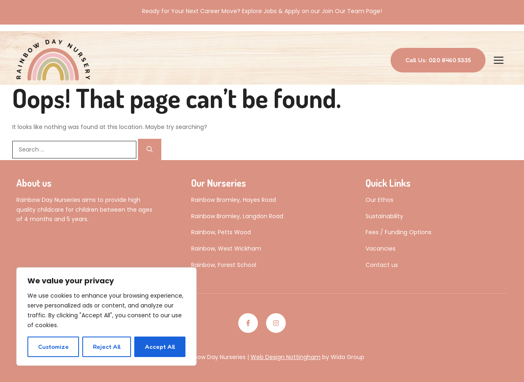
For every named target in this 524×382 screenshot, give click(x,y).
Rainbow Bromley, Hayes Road (233, 200)
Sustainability (384, 216)
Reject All (107, 346)
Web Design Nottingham (286, 357)
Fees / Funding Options (398, 232)
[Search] (149, 149)
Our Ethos (379, 200)
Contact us (382, 265)
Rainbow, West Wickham (226, 248)
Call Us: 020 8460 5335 (438, 60)
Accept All (160, 346)
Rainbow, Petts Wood (221, 232)
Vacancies (380, 248)
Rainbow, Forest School (223, 265)
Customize (53, 346)
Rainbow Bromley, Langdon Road (237, 216)
